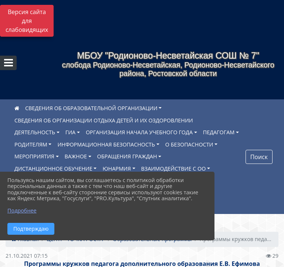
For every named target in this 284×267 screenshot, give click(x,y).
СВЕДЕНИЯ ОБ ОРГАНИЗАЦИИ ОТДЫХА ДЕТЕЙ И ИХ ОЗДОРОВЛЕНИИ (103, 120)
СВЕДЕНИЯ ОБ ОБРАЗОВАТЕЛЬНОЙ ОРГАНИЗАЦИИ (91, 108)
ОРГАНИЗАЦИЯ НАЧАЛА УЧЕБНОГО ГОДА (139, 132)
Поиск (259, 157)
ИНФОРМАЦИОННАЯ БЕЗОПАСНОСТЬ (106, 144)
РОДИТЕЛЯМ (30, 144)
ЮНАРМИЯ (116, 168)
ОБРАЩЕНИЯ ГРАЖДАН (127, 156)
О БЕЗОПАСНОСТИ (189, 144)
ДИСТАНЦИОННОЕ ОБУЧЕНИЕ (53, 168)
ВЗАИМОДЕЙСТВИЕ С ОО (173, 168)
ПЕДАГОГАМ (219, 132)
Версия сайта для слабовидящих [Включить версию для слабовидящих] (27, 21)
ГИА (70, 132)
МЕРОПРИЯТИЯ (34, 156)
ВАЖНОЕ (76, 156)
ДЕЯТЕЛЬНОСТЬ (34, 132)
